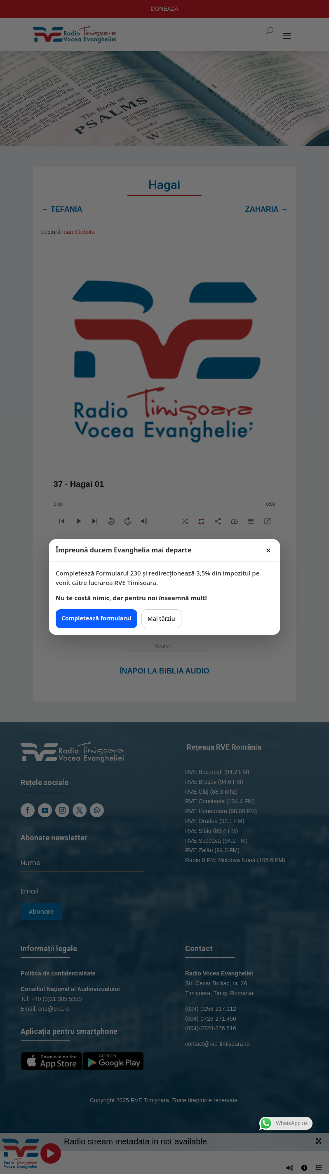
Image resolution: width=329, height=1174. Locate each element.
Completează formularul (96, 618)
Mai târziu (161, 618)
